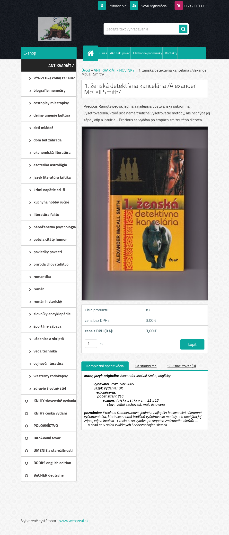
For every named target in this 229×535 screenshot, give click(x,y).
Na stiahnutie (146, 366)
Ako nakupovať (120, 53)
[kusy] (91, 343)
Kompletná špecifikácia (105, 366)
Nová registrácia (153, 6)
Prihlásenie (117, 6)
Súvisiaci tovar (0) (181, 366)
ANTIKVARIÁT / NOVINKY (114, 70)
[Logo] (54, 29)
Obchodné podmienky (147, 53)
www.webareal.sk (73, 521)
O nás (103, 53)
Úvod (85, 70)
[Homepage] (91, 53)
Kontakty (171, 53)
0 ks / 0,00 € (195, 6)
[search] (183, 29)
